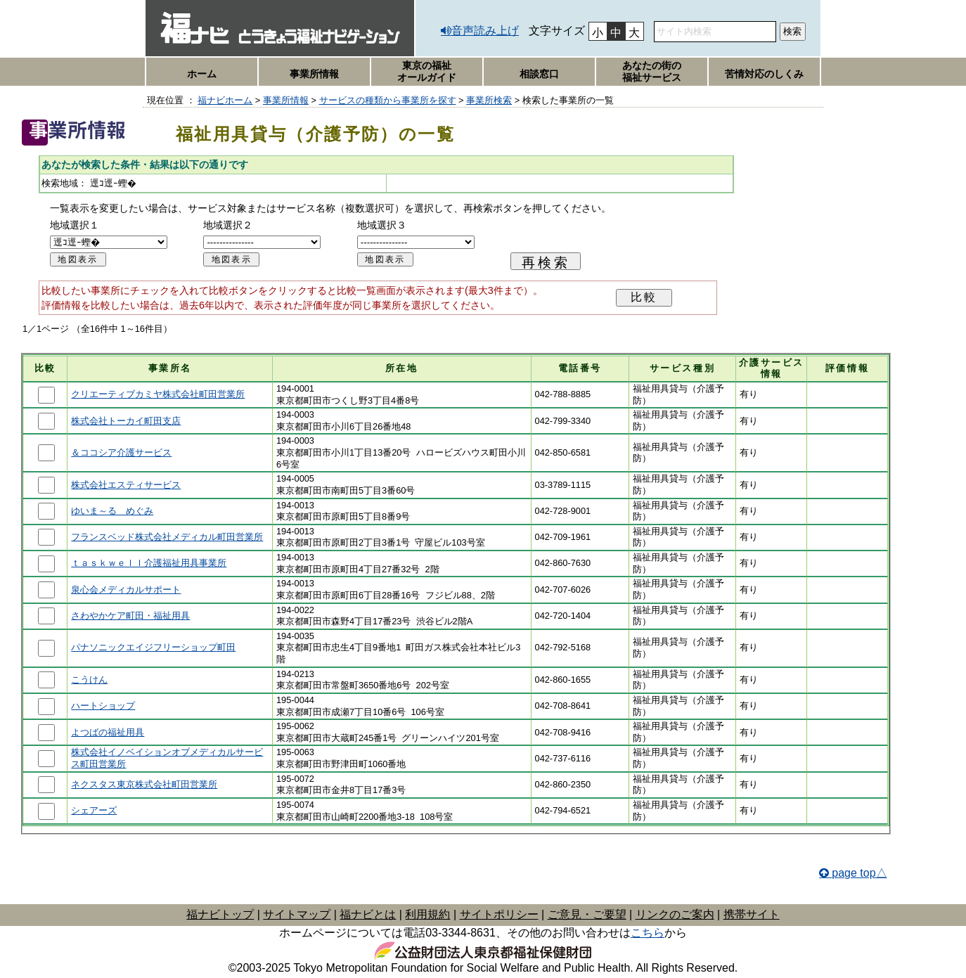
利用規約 (427, 914)
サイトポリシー (499, 914)
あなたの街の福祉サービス (651, 71)
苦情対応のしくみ (764, 73)
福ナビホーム (225, 100)
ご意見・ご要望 (587, 914)
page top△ (859, 873)
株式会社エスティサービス (126, 485)
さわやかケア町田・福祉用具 (130, 615)
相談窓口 (539, 73)
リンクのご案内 (675, 914)
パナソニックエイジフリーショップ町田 (153, 647)
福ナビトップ (220, 914)
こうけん (89, 679)
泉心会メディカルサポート (126, 589)
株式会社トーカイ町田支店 (126, 421)
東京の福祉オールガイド (426, 71)
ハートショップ (103, 705)
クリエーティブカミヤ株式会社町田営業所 (158, 394)
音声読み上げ (485, 31)
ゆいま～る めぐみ (112, 511)
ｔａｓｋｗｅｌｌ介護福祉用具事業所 (148, 563)
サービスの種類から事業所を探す (387, 100)
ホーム (202, 73)
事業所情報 (314, 73)
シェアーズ (94, 810)
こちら (647, 933)
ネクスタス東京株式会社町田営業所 (144, 784)
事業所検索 (489, 100)
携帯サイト (751, 914)
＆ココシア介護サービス (121, 452)
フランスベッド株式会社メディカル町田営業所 (167, 537)
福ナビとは (368, 914)
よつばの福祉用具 (107, 732)
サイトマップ (296, 914)
